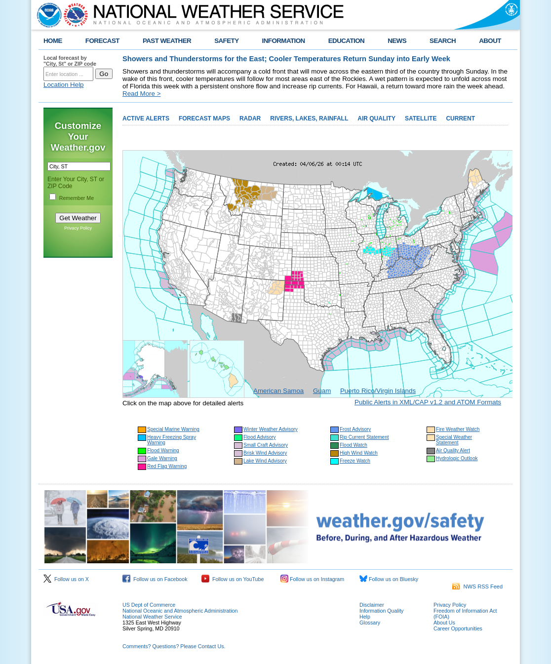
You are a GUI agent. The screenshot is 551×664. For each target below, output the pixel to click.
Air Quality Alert (453, 450)
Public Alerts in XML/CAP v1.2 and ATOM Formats (427, 402)
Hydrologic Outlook (456, 458)
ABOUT (490, 40)
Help (364, 617)
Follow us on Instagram (312, 579)
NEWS (397, 40)
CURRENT (460, 118)
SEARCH (443, 40)
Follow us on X (66, 579)
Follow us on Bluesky (388, 579)
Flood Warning (163, 450)
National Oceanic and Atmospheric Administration (179, 611)
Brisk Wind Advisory (265, 453)
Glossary (369, 622)
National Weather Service (152, 617)
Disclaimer (371, 605)
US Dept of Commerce (148, 605)
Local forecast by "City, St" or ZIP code (69, 61)
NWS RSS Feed (477, 586)
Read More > (141, 93)
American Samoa (278, 390)
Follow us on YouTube (232, 579)
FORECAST (102, 40)
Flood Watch (353, 445)
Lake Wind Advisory (265, 461)
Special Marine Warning (173, 429)
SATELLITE (420, 118)
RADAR (250, 118)
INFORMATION (283, 40)
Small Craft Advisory (265, 445)
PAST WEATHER (167, 40)
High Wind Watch (359, 453)
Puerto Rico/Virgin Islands (378, 390)
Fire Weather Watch (457, 429)
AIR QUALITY (376, 118)
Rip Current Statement (364, 437)
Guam (322, 390)
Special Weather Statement (454, 439)
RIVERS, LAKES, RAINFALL (309, 118)
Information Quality (381, 611)
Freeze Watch (355, 461)
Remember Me (76, 198)
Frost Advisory (355, 429)
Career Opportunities (457, 628)
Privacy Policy (78, 228)
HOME (52, 40)
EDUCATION (346, 40)
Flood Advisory (259, 437)
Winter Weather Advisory (270, 429)
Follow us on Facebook (155, 579)
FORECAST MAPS (204, 118)
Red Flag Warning (167, 466)
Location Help (63, 84)
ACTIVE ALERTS (145, 118)
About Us (444, 622)
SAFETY (226, 40)
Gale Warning (162, 458)
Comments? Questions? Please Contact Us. (173, 646)
